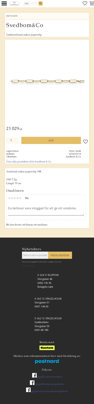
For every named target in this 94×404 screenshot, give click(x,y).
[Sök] (41, 3)
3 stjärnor (14, 198)
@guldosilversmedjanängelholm (49, 391)
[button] (4, 3)
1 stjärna (9, 198)
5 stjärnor (20, 198)
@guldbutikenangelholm (50, 384)
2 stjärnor (12, 198)
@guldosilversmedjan (49, 376)
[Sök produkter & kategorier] (31, 3)
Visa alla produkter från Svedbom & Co (28, 161)
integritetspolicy (28, 266)
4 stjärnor (17, 198)
